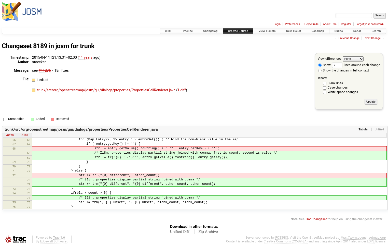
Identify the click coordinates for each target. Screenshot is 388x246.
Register (346, 24)
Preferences (292, 24)
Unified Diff (179, 231)
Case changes (338, 87)
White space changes (343, 92)
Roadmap (317, 31)
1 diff (181, 90)
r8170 (9, 135)
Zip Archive (208, 231)
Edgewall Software (53, 241)
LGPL (371, 241)
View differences (329, 58)
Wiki (168, 31)
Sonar (357, 31)
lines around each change (356, 65)
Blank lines (335, 83)
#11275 (45, 70)
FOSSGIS (281, 237)
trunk (87, 46)
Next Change (373, 38)
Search (376, 31)
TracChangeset (316, 219)
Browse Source (238, 31)
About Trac (330, 24)
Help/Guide (311, 24)
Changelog (210, 31)
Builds (339, 31)
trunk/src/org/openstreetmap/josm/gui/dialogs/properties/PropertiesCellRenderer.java (106, 90)
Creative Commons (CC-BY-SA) (286, 241)
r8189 (24, 135)
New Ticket (293, 31)
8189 (40, 46)
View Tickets (266, 31)
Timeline (187, 31)
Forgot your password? (370, 24)
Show (324, 65)
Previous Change (349, 38)
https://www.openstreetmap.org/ (362, 237)
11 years (85, 57)
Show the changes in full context (343, 70)
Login (277, 24)
